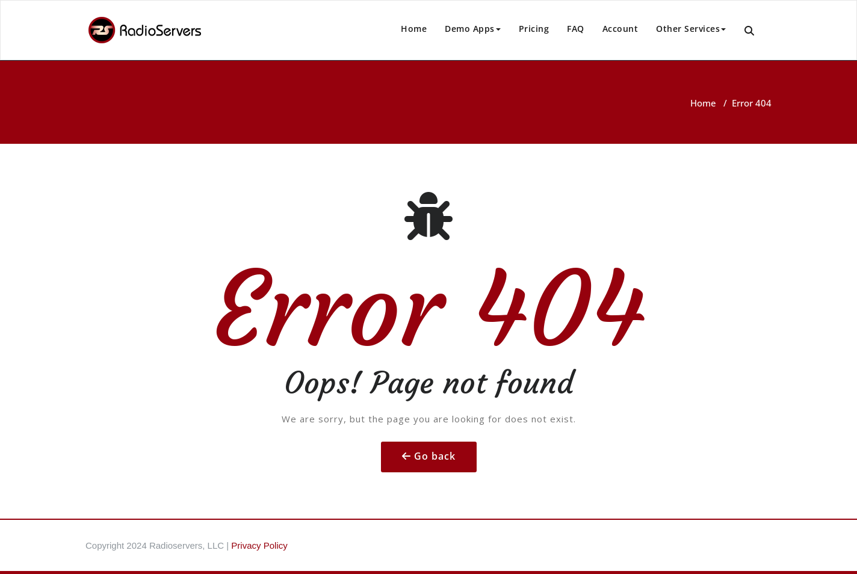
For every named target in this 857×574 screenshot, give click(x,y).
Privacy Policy (259, 545)
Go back (435, 456)
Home (414, 28)
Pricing (534, 28)
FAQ (575, 28)
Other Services (691, 28)
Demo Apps (473, 28)
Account (620, 28)
